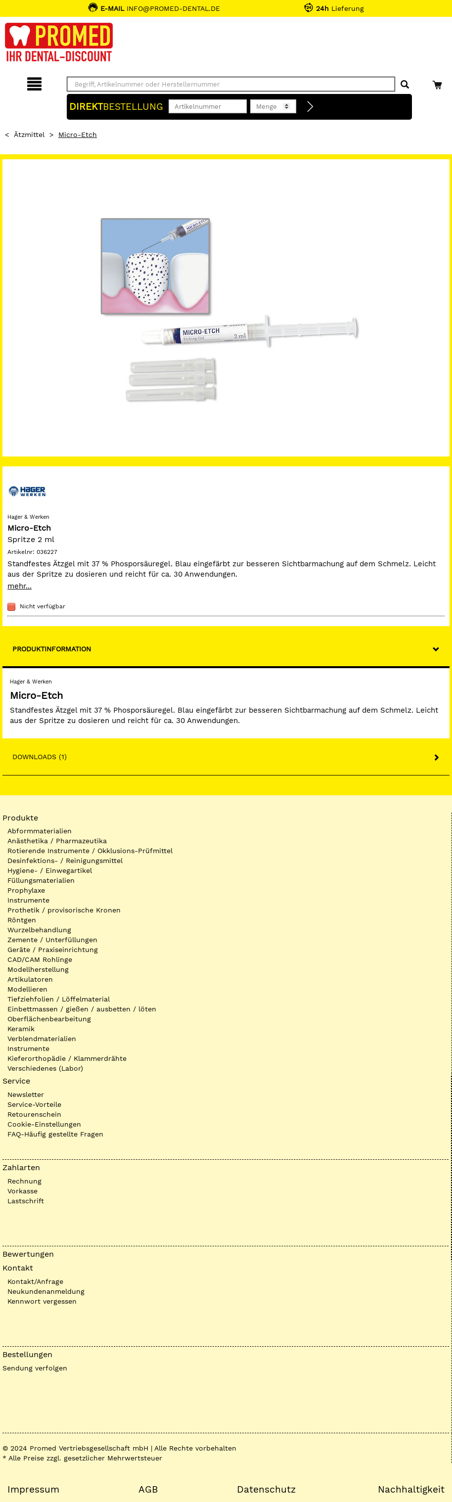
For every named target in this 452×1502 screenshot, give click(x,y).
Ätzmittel (29, 134)
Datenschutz (266, 1489)
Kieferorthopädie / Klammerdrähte (67, 1058)
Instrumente (28, 900)
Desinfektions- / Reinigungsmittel (65, 861)
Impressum (33, 1489)
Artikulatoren (30, 979)
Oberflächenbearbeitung (49, 1019)
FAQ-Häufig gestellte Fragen (55, 1134)
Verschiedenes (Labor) (45, 1068)
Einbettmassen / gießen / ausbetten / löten (81, 1009)
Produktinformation (51, 649)
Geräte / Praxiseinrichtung (52, 950)
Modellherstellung (38, 969)
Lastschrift (25, 1201)
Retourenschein (34, 1114)
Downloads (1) (39, 757)
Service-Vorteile (34, 1104)
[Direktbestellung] (310, 106)
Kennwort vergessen (42, 1301)
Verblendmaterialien (41, 1039)
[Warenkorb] (438, 82)
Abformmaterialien (39, 831)
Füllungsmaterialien (41, 880)
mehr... (19, 586)
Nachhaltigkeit (411, 1489)
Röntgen (21, 920)
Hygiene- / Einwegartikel (49, 870)
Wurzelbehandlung (39, 930)
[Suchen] (405, 85)
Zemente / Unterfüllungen (52, 940)
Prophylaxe (26, 890)
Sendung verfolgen (34, 1368)
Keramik (21, 1029)
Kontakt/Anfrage (35, 1281)
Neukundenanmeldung (46, 1291)
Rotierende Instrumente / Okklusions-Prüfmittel (90, 851)
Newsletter (25, 1094)
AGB (148, 1489)
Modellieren (27, 989)
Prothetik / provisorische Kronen (64, 910)
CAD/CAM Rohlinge (39, 959)
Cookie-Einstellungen (44, 1124)
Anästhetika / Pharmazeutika (57, 841)
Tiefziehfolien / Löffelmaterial (58, 999)
